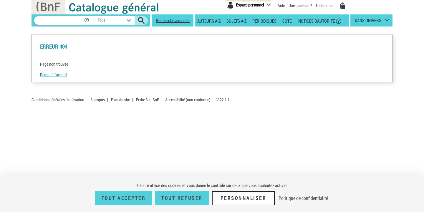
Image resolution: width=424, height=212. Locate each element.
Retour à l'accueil (53, 74)
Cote (287, 21)
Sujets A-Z (236, 21)
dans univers (368, 21)
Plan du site (120, 99)
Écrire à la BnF (147, 99)
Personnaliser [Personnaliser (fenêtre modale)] (243, 198)
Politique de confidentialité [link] (303, 198)
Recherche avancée (173, 20)
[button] (86, 20)
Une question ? (300, 5)
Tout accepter (124, 198)
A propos (97, 99)
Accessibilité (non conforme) (187, 99)
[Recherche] (59, 20)
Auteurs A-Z (209, 21)
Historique (324, 5)
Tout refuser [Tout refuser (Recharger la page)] (181, 198)
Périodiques (264, 21)
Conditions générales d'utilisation (58, 99)
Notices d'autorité (316, 21)
